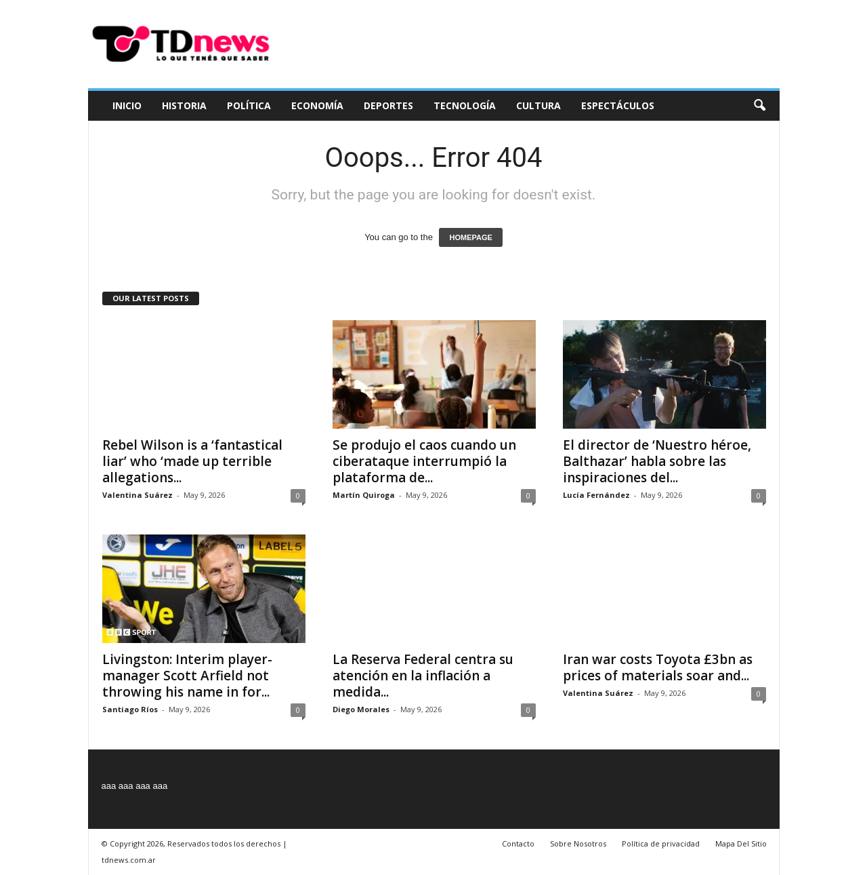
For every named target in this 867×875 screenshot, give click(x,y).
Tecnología (465, 105)
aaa (109, 786)
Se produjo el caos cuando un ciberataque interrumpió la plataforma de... (424, 461)
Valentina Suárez (137, 495)
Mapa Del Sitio (741, 843)
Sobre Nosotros (578, 843)
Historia (184, 105)
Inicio (127, 105)
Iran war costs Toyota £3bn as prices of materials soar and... (658, 667)
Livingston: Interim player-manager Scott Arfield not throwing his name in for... (187, 675)
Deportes (388, 105)
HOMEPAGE (470, 237)
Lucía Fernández (596, 495)
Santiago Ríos (130, 709)
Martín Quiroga (364, 495)
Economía (317, 105)
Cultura (538, 105)
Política (249, 105)
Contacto (518, 843)
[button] (759, 106)
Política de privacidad (661, 843)
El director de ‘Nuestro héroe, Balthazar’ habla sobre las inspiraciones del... (657, 461)
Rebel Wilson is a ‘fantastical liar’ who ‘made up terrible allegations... (192, 461)
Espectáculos (617, 105)
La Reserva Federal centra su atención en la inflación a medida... (423, 675)
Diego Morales (361, 709)
